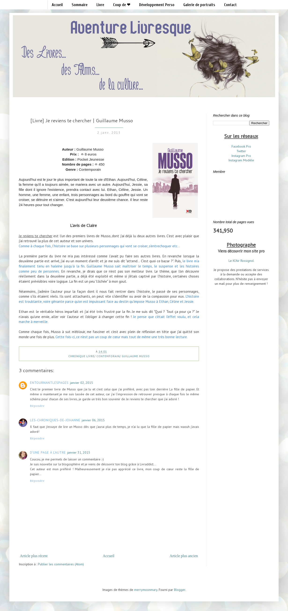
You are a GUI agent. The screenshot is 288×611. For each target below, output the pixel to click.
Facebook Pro (241, 146)
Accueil (57, 5)
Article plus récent (34, 556)
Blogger (179, 590)
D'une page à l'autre (48, 452)
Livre (100, 5)
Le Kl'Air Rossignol (241, 261)
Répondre (37, 405)
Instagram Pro (241, 156)
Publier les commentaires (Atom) (61, 564)
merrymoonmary (145, 590)
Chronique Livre (81, 356)
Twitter (241, 151)
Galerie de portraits (199, 5)
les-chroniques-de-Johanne (55, 420)
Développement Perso (156, 5)
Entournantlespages (49, 383)
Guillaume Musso (136, 356)
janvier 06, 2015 (93, 420)
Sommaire (80, 5)
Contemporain (108, 356)
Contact (230, 5)
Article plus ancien (184, 556)
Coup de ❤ (121, 5)
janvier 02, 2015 (81, 383)
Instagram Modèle (241, 160)
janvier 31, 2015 (78, 452)
